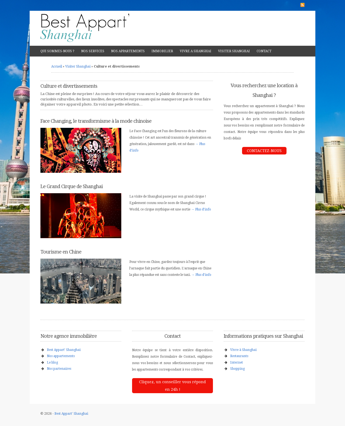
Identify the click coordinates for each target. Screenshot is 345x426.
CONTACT (264, 51)
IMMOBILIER (162, 51)
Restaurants (239, 356)
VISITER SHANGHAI (234, 51)
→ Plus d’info (201, 209)
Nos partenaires (59, 369)
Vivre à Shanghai (243, 350)
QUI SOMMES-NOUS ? (57, 51)
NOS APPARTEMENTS (128, 51)
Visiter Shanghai (78, 66)
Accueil (56, 66)
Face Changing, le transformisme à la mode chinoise (95, 121)
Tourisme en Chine (60, 252)
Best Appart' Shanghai (71, 414)
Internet (236, 362)
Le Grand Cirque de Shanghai (71, 186)
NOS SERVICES (92, 51)
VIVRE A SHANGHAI (195, 51)
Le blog (52, 362)
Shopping (237, 369)
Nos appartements (61, 356)
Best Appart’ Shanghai (64, 350)
